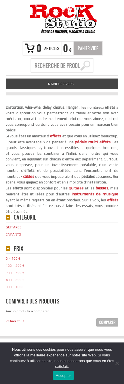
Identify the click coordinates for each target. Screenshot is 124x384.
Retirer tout (15, 321)
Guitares (13, 227)
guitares (76, 188)
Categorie (25, 217)
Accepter (63, 375)
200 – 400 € (15, 273)
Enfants (13, 234)
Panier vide (88, 48)
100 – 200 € (15, 266)
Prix (18, 249)
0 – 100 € (13, 259)
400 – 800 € (15, 280)
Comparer (107, 322)
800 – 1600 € (16, 287)
